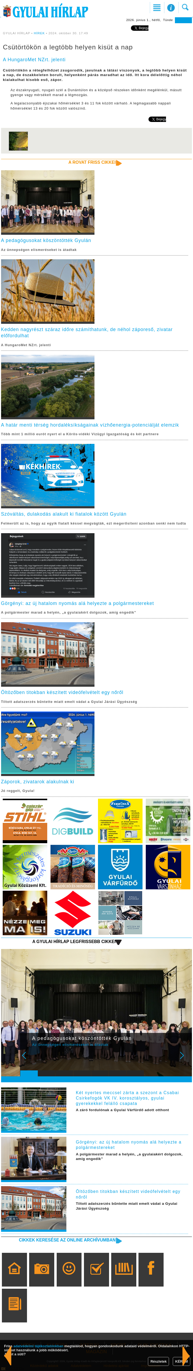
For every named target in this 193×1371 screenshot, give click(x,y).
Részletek (158, 1361)
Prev (27, 1059)
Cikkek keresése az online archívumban (67, 1240)
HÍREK (39, 33)
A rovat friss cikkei (92, 162)
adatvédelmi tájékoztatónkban (38, 1346)
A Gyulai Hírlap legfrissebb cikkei (74, 941)
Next (185, 1059)
